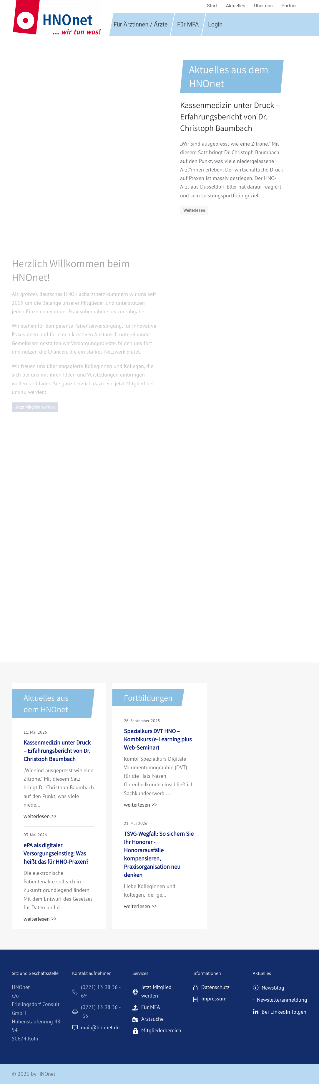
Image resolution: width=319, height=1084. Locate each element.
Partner (289, 6)
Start (212, 6)
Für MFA (188, 24)
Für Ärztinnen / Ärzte (141, 24)
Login (215, 24)
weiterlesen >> (40, 816)
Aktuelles (235, 6)
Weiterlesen (194, 210)
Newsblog (268, 987)
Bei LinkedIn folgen (279, 1011)
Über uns (263, 6)
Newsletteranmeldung (280, 999)
